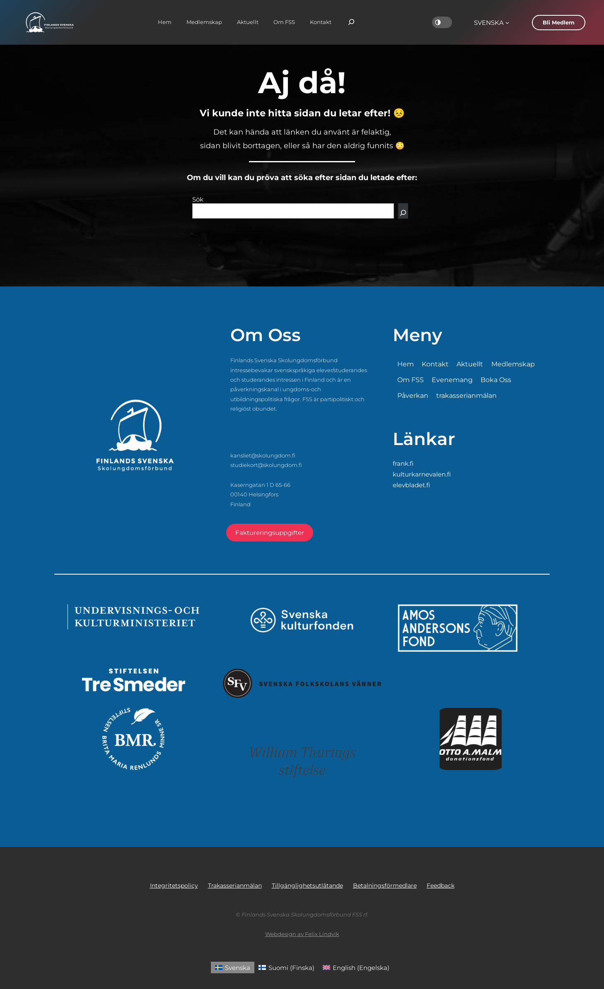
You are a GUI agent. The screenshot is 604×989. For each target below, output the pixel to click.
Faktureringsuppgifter (269, 533)
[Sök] (403, 211)
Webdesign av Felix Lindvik (302, 934)
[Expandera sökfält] (351, 22)
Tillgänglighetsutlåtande (307, 885)
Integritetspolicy (174, 885)
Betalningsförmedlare (385, 885)
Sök (197, 199)
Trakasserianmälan (235, 885)
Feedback (440, 885)
